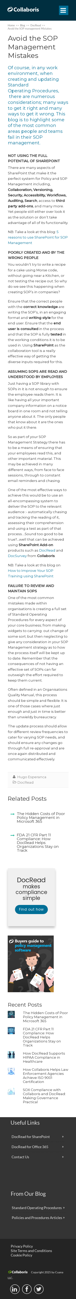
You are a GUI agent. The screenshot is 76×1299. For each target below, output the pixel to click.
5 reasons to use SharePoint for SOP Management (38, 237)
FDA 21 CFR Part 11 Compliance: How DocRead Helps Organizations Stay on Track (42, 1037)
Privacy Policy (22, 1246)
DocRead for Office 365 (30, 1146)
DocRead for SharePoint (31, 1136)
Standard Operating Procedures (37, 1207)
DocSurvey (17, 556)
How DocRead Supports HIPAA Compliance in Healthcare (44, 1057)
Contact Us (20, 1157)
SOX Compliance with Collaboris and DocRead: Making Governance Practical (44, 1096)
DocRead (47, 550)
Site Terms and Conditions (31, 1250)
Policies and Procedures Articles (37, 1217)
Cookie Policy (21, 1255)
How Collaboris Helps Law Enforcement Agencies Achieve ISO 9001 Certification (45, 1076)
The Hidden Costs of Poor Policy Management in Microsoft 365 (45, 1017)
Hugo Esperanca (31, 777)
